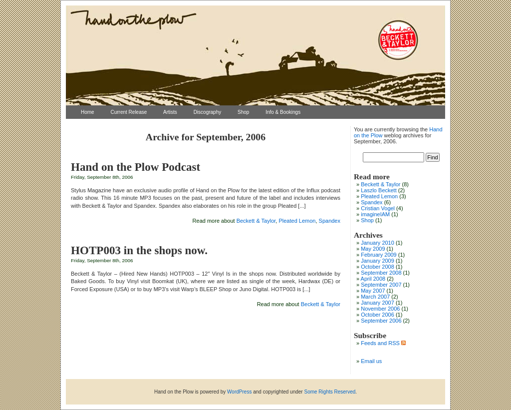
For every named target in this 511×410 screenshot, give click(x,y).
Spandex (329, 221)
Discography (208, 112)
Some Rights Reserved (329, 392)
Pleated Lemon (296, 221)
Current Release (128, 112)
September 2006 (381, 321)
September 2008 (381, 273)
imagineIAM (375, 214)
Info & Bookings (282, 112)
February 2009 (379, 255)
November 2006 (380, 309)
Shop (243, 112)
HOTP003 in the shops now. (139, 250)
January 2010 (377, 243)
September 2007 (381, 285)
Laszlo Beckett (379, 190)
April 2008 (373, 279)
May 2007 (373, 291)
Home (87, 112)
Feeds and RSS (383, 343)
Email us (371, 361)
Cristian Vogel (378, 208)
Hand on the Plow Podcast (135, 166)
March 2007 (375, 297)
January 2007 (377, 303)
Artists (170, 112)
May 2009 (373, 249)
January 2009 (377, 261)
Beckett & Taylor (256, 221)
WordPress (239, 392)
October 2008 (377, 267)
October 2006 (377, 315)
